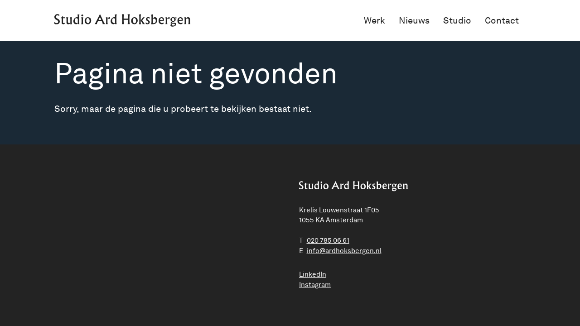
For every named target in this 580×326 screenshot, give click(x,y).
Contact (502, 20)
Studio (457, 20)
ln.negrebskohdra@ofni (344, 251)
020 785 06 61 (328, 240)
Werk (374, 20)
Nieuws (414, 20)
